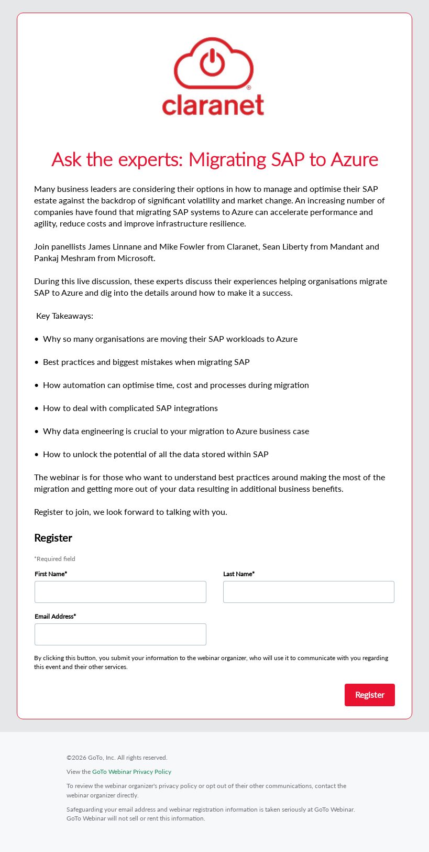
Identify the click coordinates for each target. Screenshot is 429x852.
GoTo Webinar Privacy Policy (131, 771)
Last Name (237, 574)
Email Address (54, 616)
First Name (49, 574)
